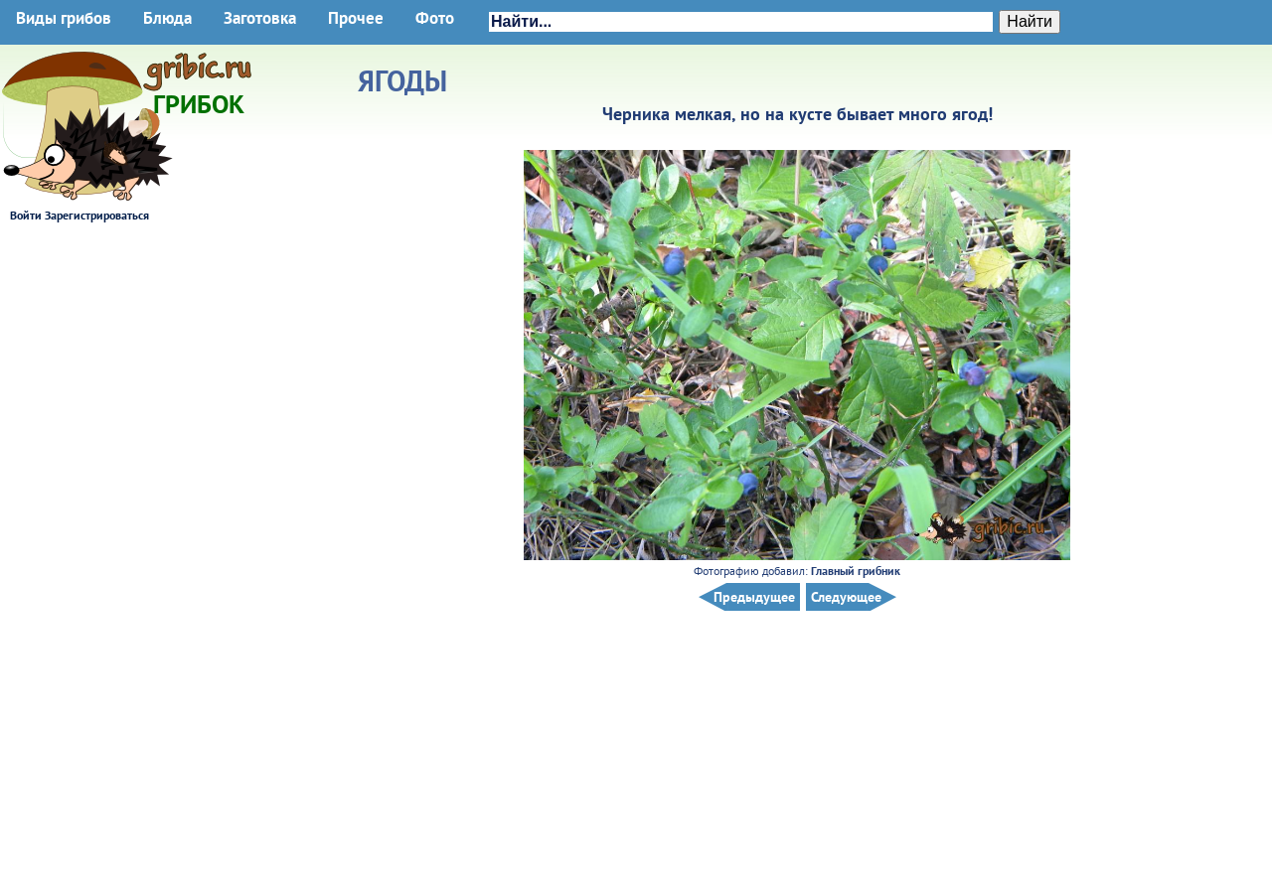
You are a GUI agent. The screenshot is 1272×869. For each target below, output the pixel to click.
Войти (26, 215)
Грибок (198, 97)
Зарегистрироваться (97, 215)
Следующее (846, 597)
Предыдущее (754, 597)
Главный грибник (855, 570)
